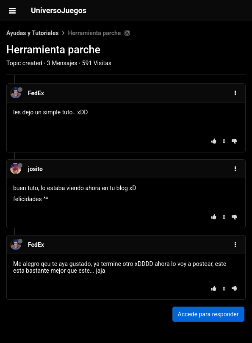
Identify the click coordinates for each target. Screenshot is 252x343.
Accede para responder (208, 314)
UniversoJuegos (58, 10)
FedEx (36, 93)
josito (35, 169)
